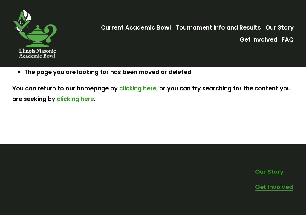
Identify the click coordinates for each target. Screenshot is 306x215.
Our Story (279, 27)
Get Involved (258, 39)
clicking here (137, 88)
